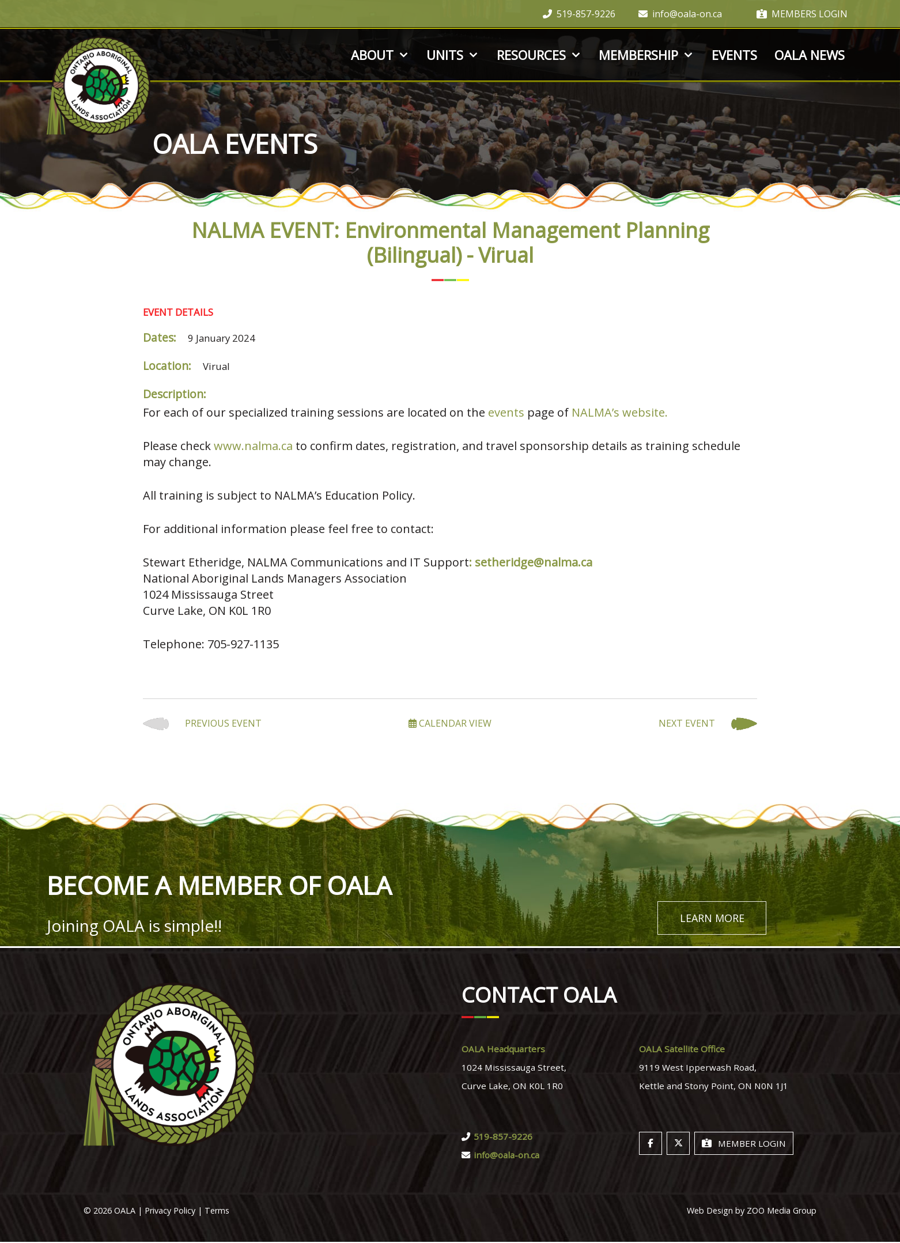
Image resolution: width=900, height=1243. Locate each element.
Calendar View (450, 723)
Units (452, 55)
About (380, 55)
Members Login (802, 13)
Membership (646, 55)
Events (734, 54)
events (506, 412)
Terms (217, 1211)
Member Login (744, 1144)
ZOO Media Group (781, 1211)
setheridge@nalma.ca (533, 562)
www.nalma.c (250, 446)
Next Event (708, 724)
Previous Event (202, 724)
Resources (539, 55)
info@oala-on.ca (680, 13)
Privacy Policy (170, 1211)
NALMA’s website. (620, 412)
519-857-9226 (579, 13)
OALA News (809, 54)
